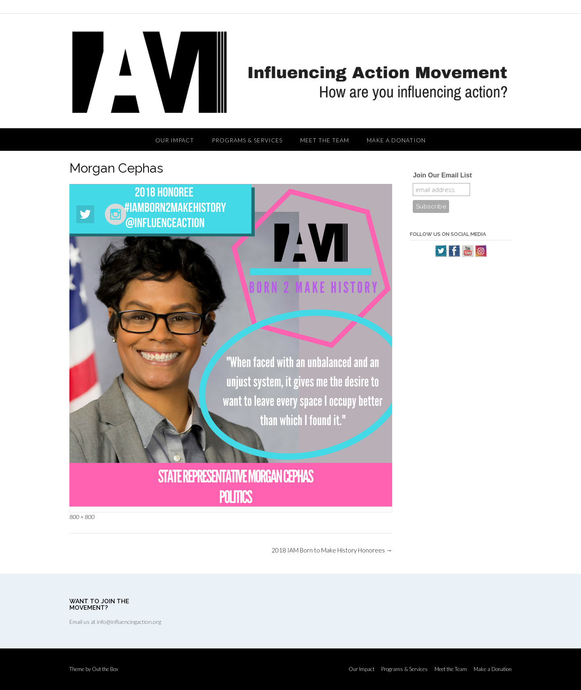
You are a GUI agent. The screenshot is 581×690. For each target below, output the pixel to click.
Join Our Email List (442, 175)
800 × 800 (81, 516)
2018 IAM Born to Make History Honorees (332, 550)
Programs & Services (247, 140)
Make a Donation (396, 140)
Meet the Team (324, 140)
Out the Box (105, 669)
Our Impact (174, 140)
